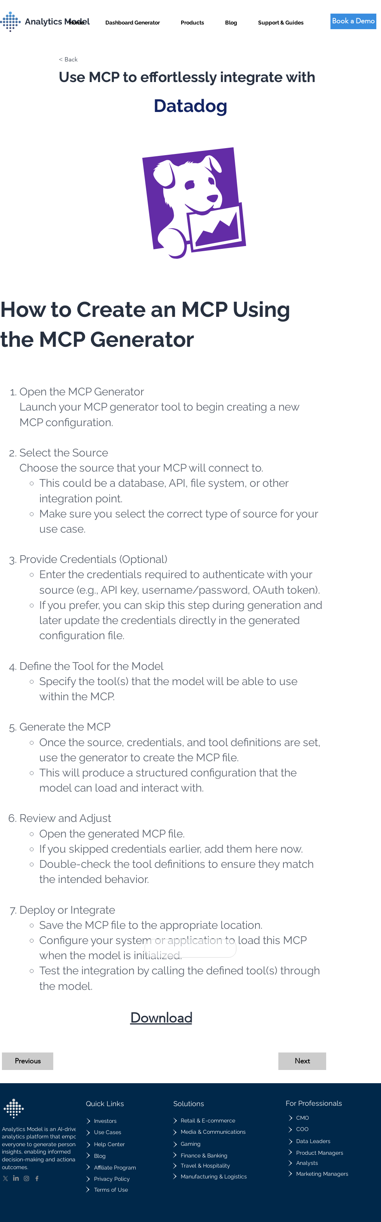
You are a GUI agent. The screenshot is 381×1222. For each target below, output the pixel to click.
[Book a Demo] (353, 21)
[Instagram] (26, 1178)
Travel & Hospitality (205, 1166)
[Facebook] (36, 1178)
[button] (192, 19)
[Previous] (27, 1061)
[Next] (302, 1061)
